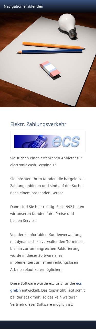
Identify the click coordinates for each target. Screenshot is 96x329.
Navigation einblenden (23, 6)
